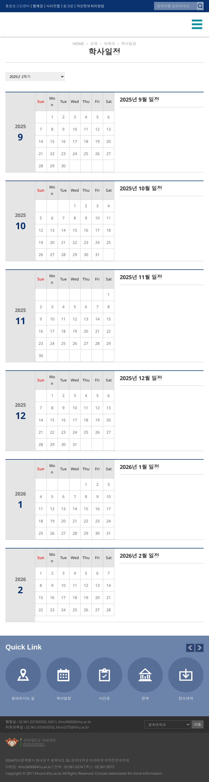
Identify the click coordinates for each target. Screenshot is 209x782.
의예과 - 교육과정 (196, 49)
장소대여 (185, 698)
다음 (199, 648)
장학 (145, 698)
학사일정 (63, 698)
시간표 (104, 698)
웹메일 (38, 6)
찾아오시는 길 (23, 698)
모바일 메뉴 (197, 24)
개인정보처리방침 (92, 6)
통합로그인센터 (17, 6)
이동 (197, 724)
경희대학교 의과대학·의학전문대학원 (45, 24)
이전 (190, 648)
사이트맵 (54, 6)
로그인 (69, 6)
